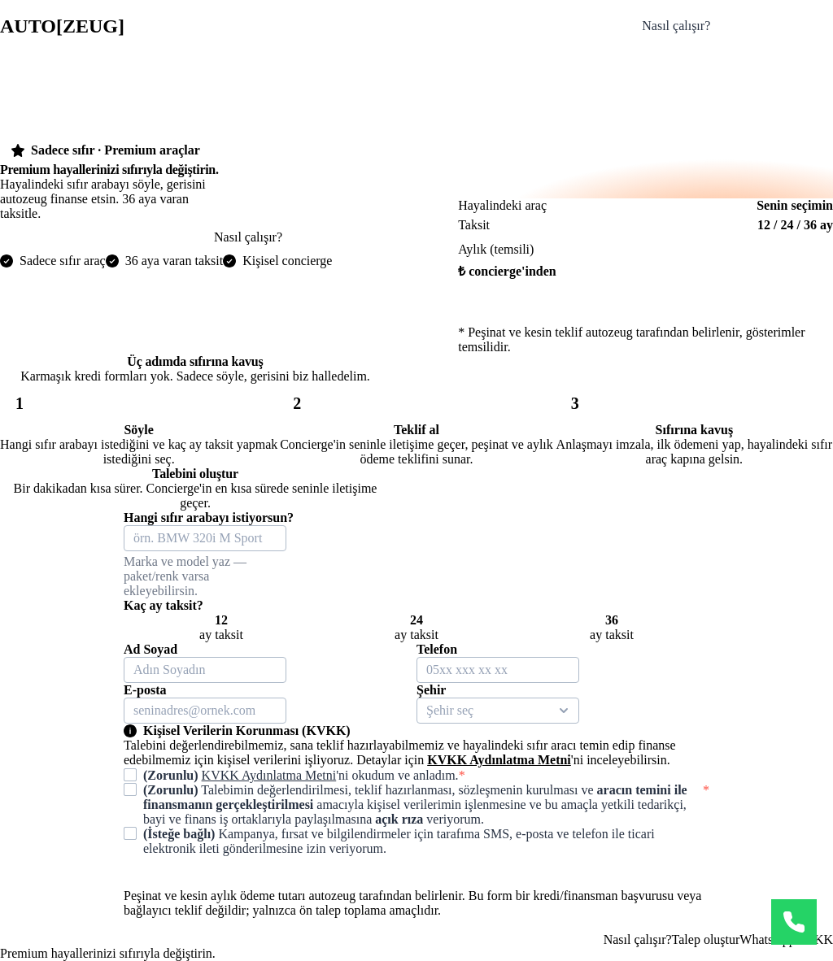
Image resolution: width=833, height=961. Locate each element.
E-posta (145, 690)
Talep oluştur (706, 939)
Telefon (436, 649)
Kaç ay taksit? (163, 605)
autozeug (62, 26)
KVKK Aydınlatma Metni (499, 760)
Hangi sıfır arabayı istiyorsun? (209, 517)
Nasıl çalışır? (676, 26)
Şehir (431, 690)
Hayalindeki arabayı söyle (107, 237)
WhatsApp (767, 939)
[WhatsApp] (794, 922)
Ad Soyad (150, 649)
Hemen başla (645, 308)
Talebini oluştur (778, 26)
